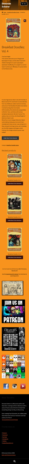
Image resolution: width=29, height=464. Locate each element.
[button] (25, 20)
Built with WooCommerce (8, 455)
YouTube (4, 437)
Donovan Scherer (6, 5)
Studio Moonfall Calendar (12, 274)
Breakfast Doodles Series (13, 12)
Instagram (5, 439)
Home (5, 12)
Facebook (5, 435)
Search (14, 461)
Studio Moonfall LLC (7, 443)
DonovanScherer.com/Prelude (10, 419)
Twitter (4, 441)
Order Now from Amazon (10, 138)
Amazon (4, 433)
